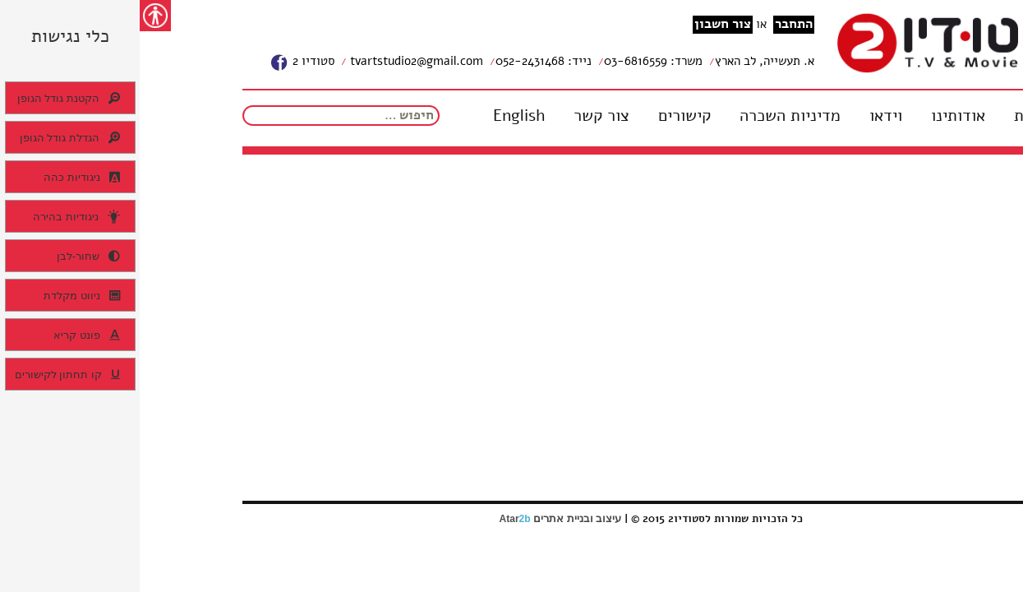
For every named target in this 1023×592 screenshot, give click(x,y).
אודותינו (818, 116)
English (379, 116)
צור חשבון (583, 24)
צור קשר (462, 116)
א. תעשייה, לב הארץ (625, 61)
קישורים (544, 116)
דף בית (897, 116)
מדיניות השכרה (650, 116)
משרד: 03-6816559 (513, 61)
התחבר (654, 24)
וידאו (746, 116)
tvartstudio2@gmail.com (275, 61)
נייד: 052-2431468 (404, 61)
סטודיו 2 (162, 62)
